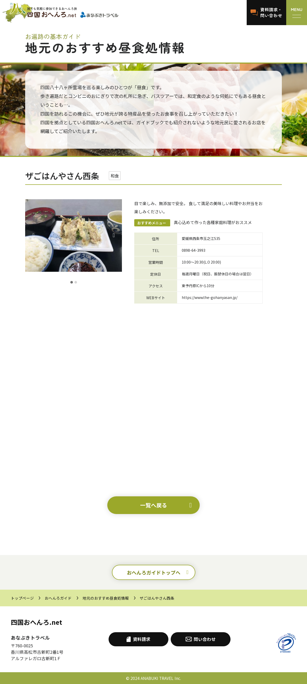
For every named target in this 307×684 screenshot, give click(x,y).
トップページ (22, 598)
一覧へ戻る (153, 505)
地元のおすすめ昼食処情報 (106, 598)
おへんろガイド (58, 598)
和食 (115, 176)
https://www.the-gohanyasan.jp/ (209, 297)
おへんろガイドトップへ (153, 572)
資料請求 (138, 639)
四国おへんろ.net (36, 622)
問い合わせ (201, 639)
